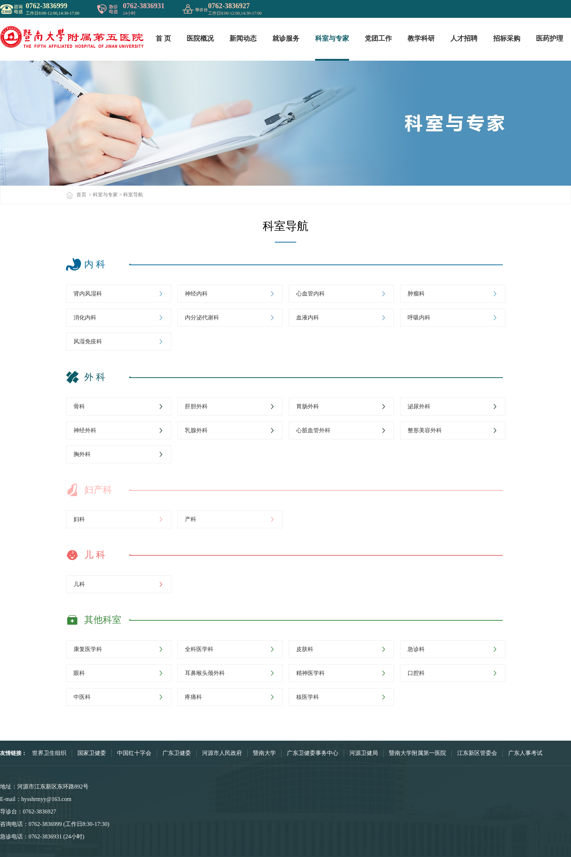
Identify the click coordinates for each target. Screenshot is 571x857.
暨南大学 (264, 753)
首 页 (163, 38)
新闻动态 (243, 38)
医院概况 (200, 38)
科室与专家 (332, 38)
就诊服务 (285, 38)
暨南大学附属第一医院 (417, 753)
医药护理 (549, 38)
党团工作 (378, 38)
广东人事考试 (525, 753)
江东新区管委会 (477, 753)
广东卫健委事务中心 (312, 753)
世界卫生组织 (49, 753)
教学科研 (421, 38)
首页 (76, 194)
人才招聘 (463, 38)
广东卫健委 (176, 753)
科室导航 (133, 194)
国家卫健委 (91, 753)
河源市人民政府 (222, 753)
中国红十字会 (134, 753)
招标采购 (506, 38)
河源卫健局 (363, 753)
